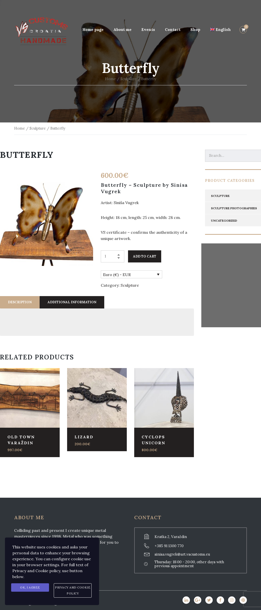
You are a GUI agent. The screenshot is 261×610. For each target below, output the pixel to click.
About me (122, 29)
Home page (93, 29)
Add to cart (144, 256)
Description (20, 302)
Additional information (72, 302)
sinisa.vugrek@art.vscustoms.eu (182, 554)
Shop (195, 29)
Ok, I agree (30, 587)
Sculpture (128, 78)
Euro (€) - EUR (117, 274)
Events (148, 29)
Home (110, 78)
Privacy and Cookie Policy (72, 590)
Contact (173, 29)
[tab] (20, 302)
